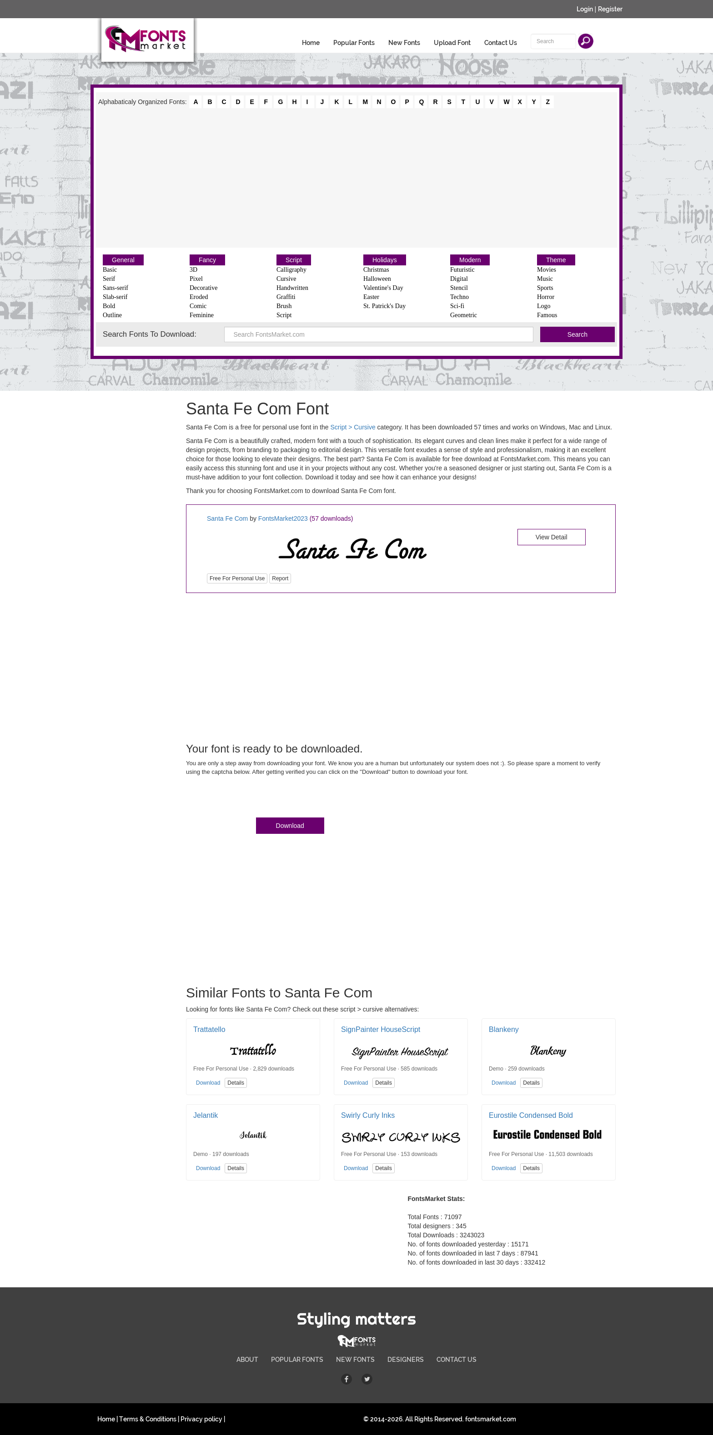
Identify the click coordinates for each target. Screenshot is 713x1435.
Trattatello (209, 1029)
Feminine (202, 315)
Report (280, 578)
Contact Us (500, 42)
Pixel (196, 278)
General (123, 260)
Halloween (377, 278)
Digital (459, 278)
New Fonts (404, 42)
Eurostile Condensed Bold (531, 1115)
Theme (556, 260)
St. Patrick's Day (384, 306)
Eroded (199, 297)
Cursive (286, 278)
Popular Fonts (354, 42)
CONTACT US (457, 1359)
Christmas (376, 269)
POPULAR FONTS (297, 1359)
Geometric (463, 315)
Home (311, 42)
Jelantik (205, 1115)
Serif (109, 278)
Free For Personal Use (237, 578)
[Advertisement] (356, 177)
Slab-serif (115, 297)
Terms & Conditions (147, 1419)
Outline (112, 315)
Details (235, 1083)
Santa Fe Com (227, 518)
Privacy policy (201, 1419)
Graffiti (286, 297)
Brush (283, 306)
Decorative (203, 287)
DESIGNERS (405, 1359)
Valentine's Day (383, 287)
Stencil (459, 287)
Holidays (384, 260)
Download (290, 825)
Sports (545, 287)
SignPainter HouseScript (380, 1029)
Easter (371, 297)
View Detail (551, 537)
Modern (470, 260)
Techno (459, 297)
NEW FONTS (355, 1359)
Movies (546, 269)
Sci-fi (457, 306)
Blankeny (504, 1029)
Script (294, 260)
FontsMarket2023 (283, 518)
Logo (544, 306)
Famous (547, 315)
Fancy (207, 260)
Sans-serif (115, 287)
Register (610, 9)
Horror (545, 297)
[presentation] (255, 798)
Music (545, 278)
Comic (198, 306)
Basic (110, 269)
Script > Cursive (353, 427)
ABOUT (247, 1359)
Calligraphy (291, 269)
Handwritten (292, 287)
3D (193, 269)
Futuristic (462, 269)
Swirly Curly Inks (368, 1115)
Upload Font (452, 42)
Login (585, 9)
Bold (109, 306)
